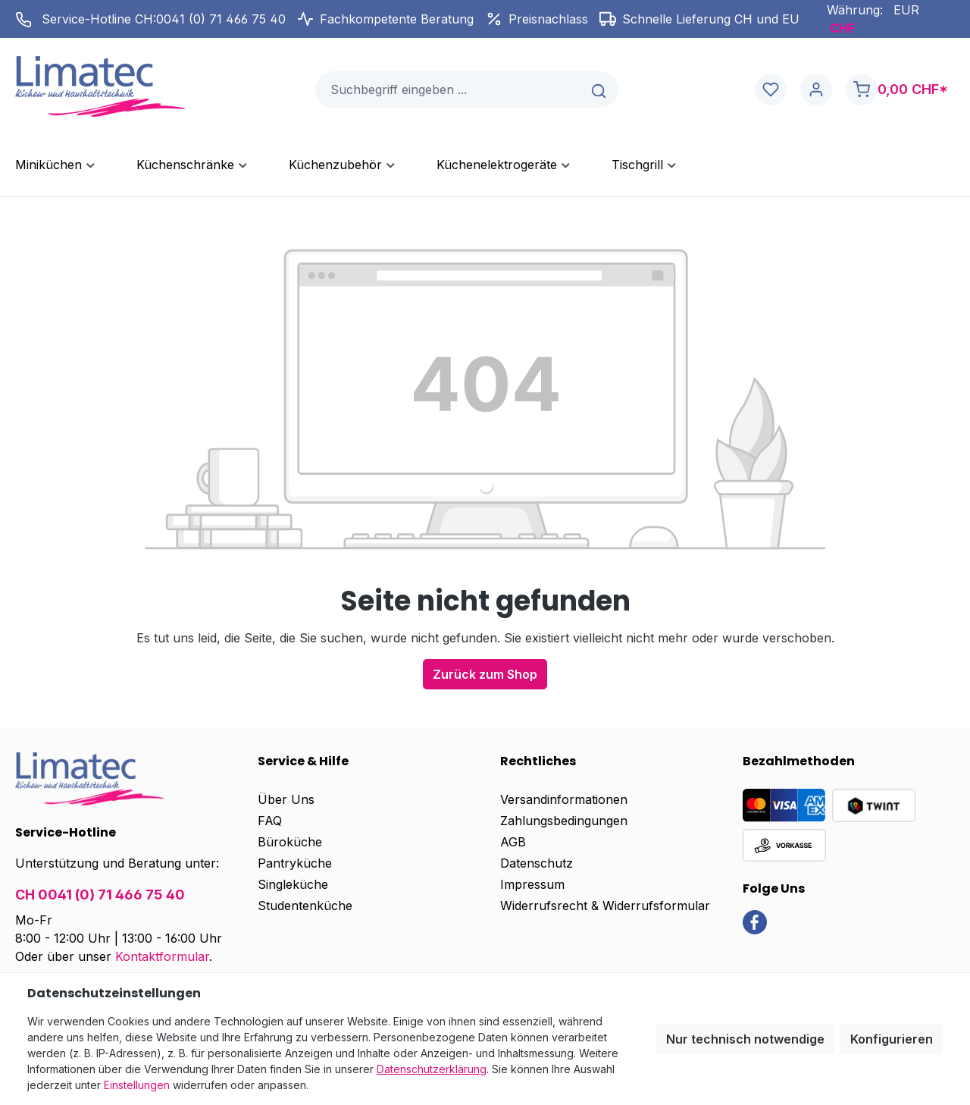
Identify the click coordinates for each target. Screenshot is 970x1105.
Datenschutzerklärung (432, 1069)
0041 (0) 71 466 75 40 (221, 19)
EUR (906, 9)
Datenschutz (536, 863)
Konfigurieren (891, 1039)
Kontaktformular (162, 956)
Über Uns (286, 799)
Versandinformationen (563, 799)
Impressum (532, 884)
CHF (842, 28)
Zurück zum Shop (485, 674)
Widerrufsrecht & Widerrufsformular (605, 905)
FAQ (270, 820)
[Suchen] (599, 89)
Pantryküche (295, 863)
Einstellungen (137, 1084)
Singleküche (293, 884)
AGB (513, 841)
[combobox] (448, 89)
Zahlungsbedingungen (563, 820)
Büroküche (290, 841)
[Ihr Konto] (816, 89)
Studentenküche (305, 905)
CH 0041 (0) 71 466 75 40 (100, 895)
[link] (755, 921)
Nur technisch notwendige (745, 1039)
